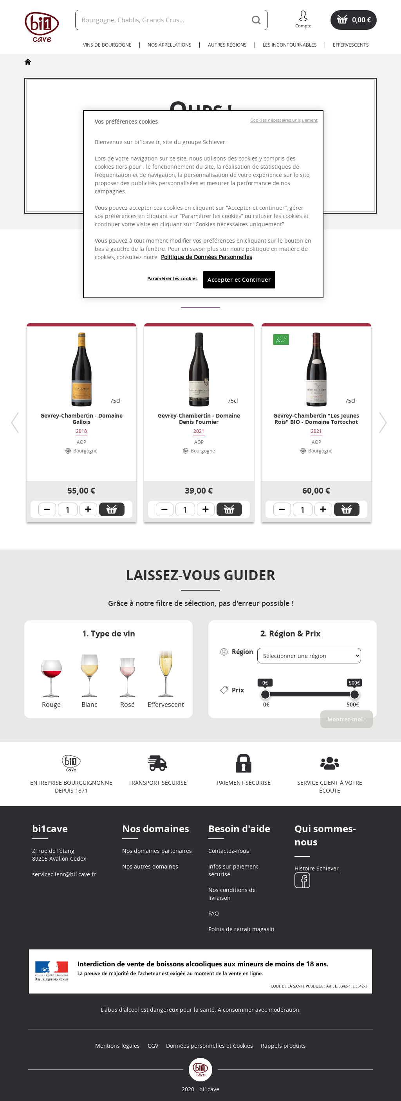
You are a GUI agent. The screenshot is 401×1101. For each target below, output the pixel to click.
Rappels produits (283, 1045)
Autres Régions (227, 45)
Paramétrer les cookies (172, 278)
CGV (153, 1045)
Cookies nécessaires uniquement (284, 120)
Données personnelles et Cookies (209, 1045)
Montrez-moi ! (346, 719)
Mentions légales (117, 1045)
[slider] (265, 694)
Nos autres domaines (150, 866)
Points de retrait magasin (241, 929)
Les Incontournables (290, 45)
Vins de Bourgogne (107, 45)
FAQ (213, 913)
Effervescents (351, 45)
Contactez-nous (228, 850)
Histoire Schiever (316, 868)
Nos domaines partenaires (157, 850)
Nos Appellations (169, 45)
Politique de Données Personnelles (206, 257)
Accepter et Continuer (239, 279)
